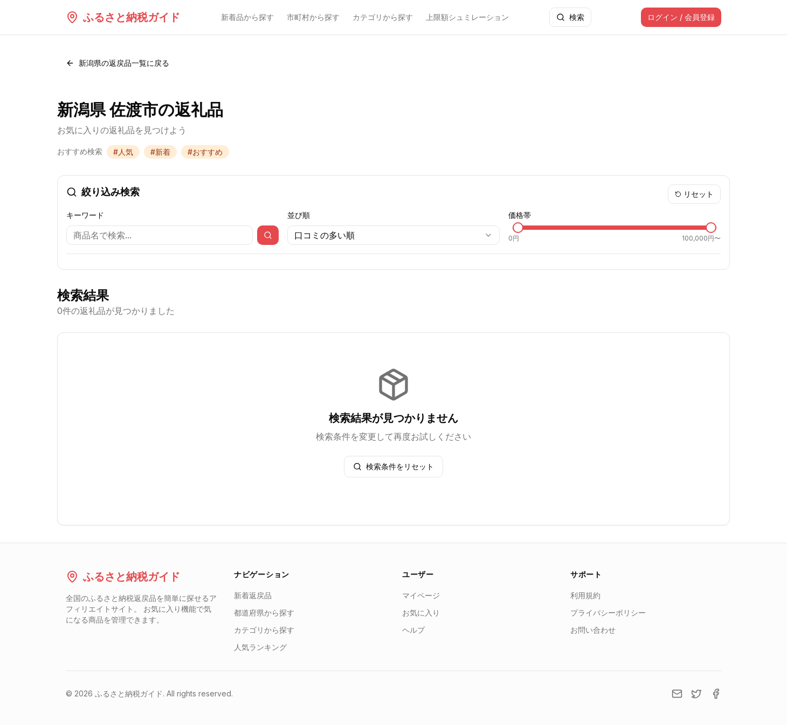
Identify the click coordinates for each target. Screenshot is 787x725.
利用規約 (585, 595)
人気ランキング (260, 647)
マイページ (421, 595)
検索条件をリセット (393, 466)
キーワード (85, 215)
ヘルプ (413, 629)
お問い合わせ (593, 629)
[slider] (518, 227)
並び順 (298, 215)
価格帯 (519, 215)
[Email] (677, 693)
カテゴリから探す (383, 17)
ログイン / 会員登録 (681, 17)
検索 (570, 17)
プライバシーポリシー (608, 612)
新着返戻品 (253, 595)
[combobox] (393, 235)
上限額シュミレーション (467, 17)
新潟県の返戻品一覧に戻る (117, 62)
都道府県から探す (264, 612)
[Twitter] (696, 693)
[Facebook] (715, 693)
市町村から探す (313, 17)
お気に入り (421, 612)
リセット (694, 194)
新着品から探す (247, 17)
